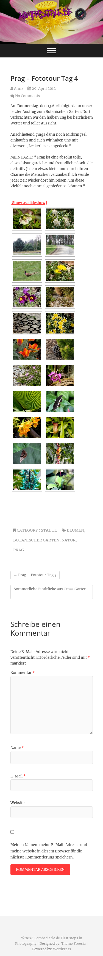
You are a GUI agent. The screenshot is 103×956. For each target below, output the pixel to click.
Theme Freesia (73, 943)
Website (17, 803)
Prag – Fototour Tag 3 (35, 575)
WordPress (62, 949)
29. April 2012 (41, 88)
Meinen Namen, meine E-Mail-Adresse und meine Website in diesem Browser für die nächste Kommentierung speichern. (48, 851)
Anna (16, 88)
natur (69, 540)
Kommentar (22, 672)
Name (17, 747)
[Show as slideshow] (28, 203)
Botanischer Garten (36, 540)
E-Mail (18, 776)
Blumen (75, 530)
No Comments (27, 96)
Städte (49, 530)
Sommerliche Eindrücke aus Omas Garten (50, 592)
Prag (18, 550)
